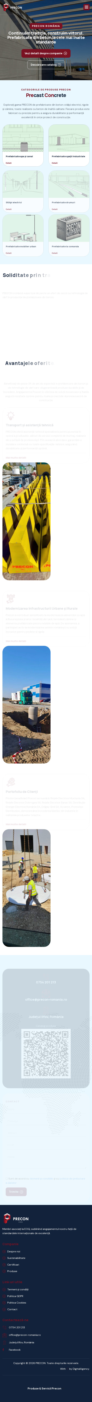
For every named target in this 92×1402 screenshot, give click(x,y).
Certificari (13, 1264)
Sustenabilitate (16, 1258)
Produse (12, 1271)
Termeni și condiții (17, 1289)
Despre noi (13, 1251)
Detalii (9, 163)
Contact (12, 1309)
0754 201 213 (17, 1327)
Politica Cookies (16, 1302)
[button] (86, 7)
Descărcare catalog (44, 65)
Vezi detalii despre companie (43, 53)
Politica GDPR (15, 1296)
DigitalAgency (81, 1369)
